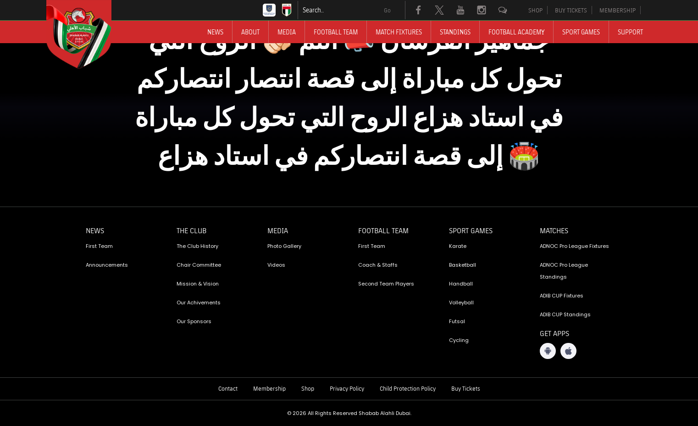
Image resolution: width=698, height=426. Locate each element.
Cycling (459, 340)
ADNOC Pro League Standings (564, 270)
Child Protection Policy (408, 388)
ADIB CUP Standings (565, 314)
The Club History (197, 246)
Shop (307, 388)
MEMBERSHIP (617, 10)
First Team (99, 246)
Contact (228, 388)
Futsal (457, 321)
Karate (457, 246)
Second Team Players (386, 283)
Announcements (107, 265)
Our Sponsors (194, 321)
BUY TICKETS (571, 10)
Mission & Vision (198, 283)
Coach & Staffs (378, 265)
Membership (269, 388)
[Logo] (87, 34)
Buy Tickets (465, 388)
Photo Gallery (284, 246)
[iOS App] (568, 351)
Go (387, 10)
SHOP (535, 10)
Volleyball (461, 302)
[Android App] (548, 351)
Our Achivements (199, 302)
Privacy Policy (347, 388)
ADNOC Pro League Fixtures (574, 246)
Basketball (462, 265)
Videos (276, 265)
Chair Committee (199, 265)
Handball (461, 283)
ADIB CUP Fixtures (561, 295)
